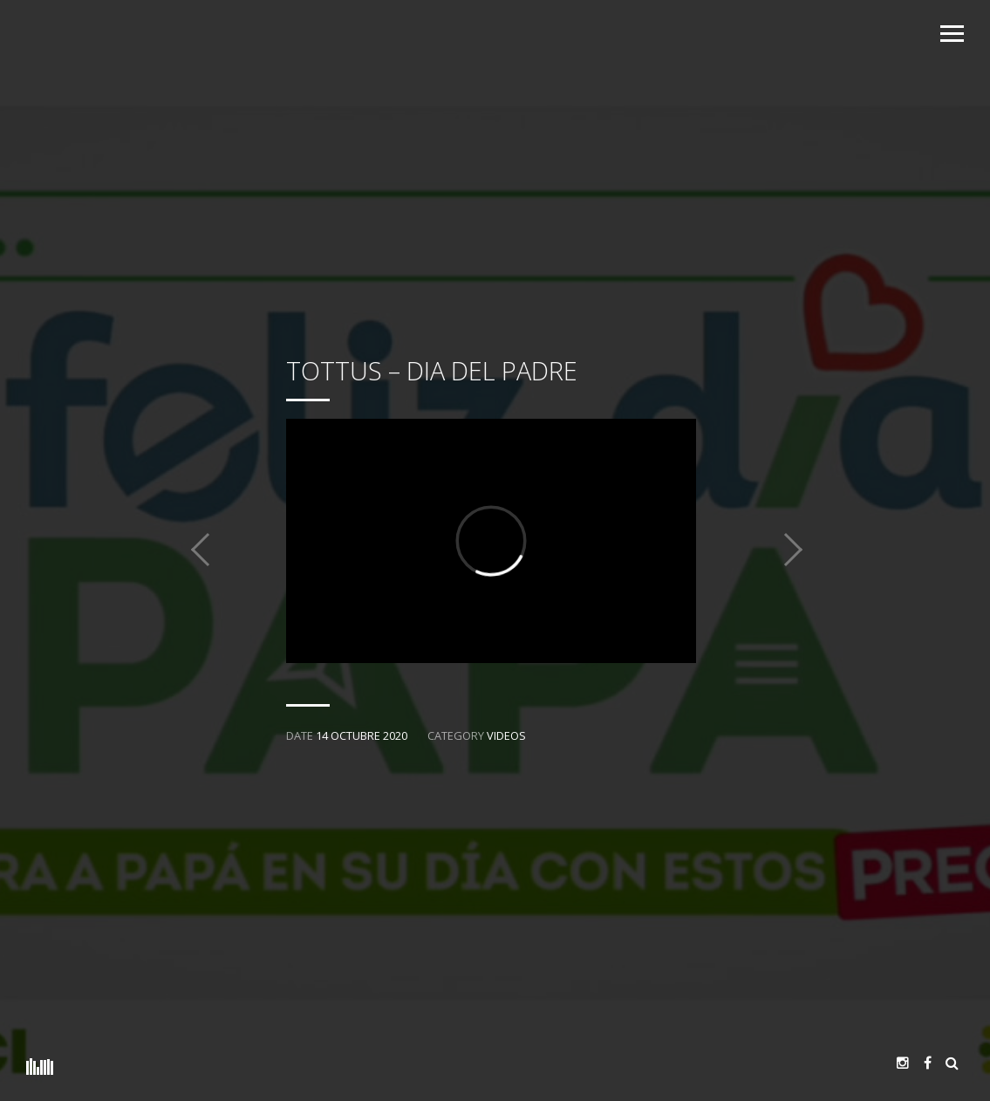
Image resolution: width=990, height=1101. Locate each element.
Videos (506, 735)
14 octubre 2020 (361, 735)
